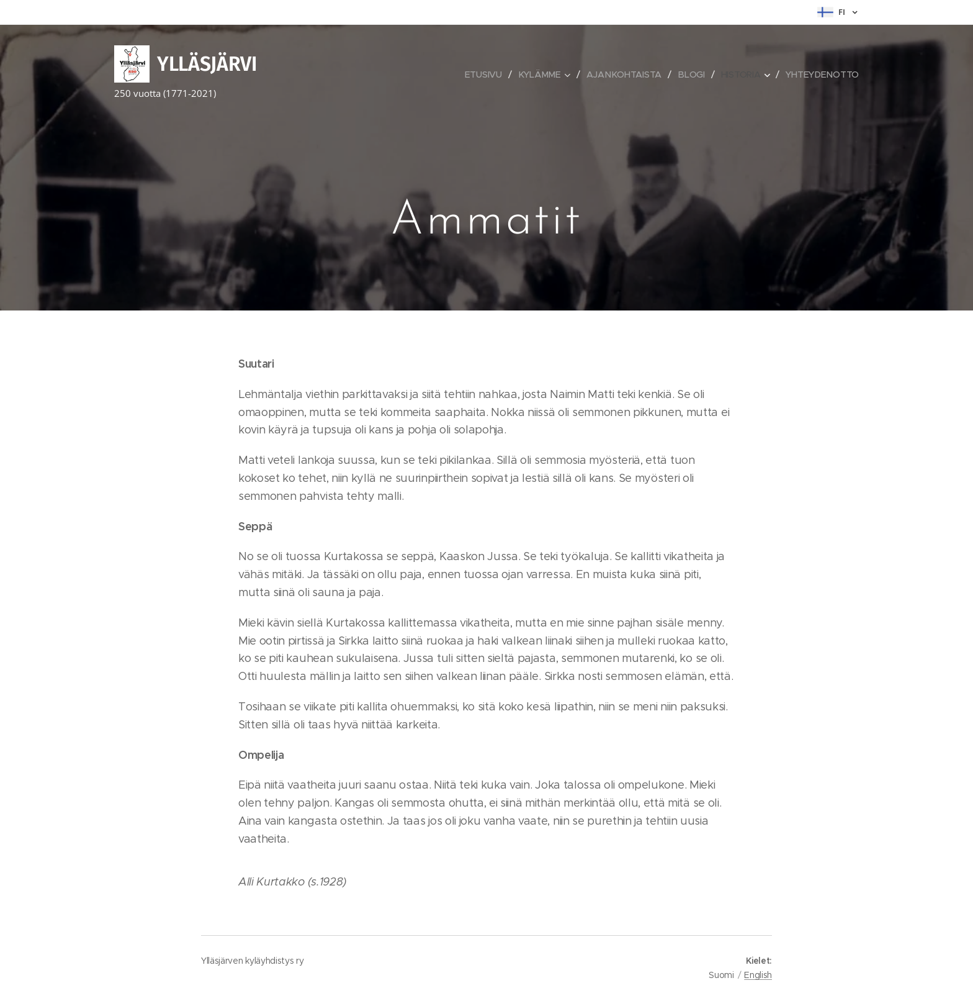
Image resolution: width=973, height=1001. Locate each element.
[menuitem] (487, 74)
